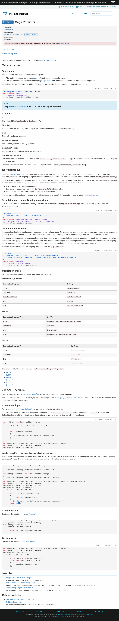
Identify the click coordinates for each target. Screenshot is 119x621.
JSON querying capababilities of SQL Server (72, 398)
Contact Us (84, 13)
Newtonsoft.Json (29, 394)
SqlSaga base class (14, 602)
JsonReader (30, 514)
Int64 (8, 378)
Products (20, 611)
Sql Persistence (8, 29)
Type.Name (47, 81)
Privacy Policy (88, 614)
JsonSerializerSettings (22, 409)
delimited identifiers (17, 107)
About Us (99, 611)
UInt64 (8, 385)
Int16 (8, 372)
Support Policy (64, 43)
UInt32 (8, 383)
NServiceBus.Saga (46, 60)
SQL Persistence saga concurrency (20, 600)
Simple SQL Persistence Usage (18, 578)
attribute (91, 195)
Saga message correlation (12, 174)
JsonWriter (29, 542)
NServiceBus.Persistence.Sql (12, 34)
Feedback (12, 49)
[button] (59, 53)
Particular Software (64, 614)
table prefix (37, 78)
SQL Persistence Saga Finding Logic (20, 583)
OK (113, 2)
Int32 (8, 375)
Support (75, 13)
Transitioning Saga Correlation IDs (19, 588)
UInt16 (8, 380)
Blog (80, 7)
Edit (5, 49)
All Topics (7, 22)
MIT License (60, 616)
